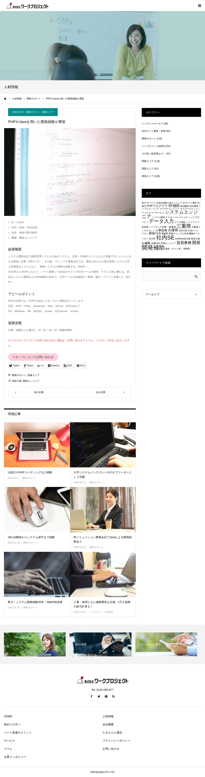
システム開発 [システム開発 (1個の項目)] (158, 217)
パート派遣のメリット (18, 732)
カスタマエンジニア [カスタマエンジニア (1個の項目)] (169, 208)
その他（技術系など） (153, 153)
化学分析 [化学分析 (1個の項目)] (183, 230)
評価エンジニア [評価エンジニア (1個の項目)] (168, 243)
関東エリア (48, 112)
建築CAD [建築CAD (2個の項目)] (155, 233)
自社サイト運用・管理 (153, 131)
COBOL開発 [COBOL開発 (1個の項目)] (162, 203)
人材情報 (108, 716)
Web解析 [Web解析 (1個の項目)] (184, 206)
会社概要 (108, 724)
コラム (8, 748)
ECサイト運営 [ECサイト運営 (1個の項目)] (190, 203)
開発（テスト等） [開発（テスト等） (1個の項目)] (174, 249)
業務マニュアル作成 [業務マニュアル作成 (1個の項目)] (178, 233)
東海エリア (148, 176)
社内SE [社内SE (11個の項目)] (165, 237)
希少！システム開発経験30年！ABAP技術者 (35, 602)
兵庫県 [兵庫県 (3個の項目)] (173, 230)
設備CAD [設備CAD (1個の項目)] (155, 243)
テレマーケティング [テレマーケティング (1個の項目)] (185, 217)
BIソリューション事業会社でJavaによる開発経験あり (103, 539)
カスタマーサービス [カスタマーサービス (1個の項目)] (154, 213)
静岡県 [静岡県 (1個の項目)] (186, 249)
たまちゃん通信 (112, 732)
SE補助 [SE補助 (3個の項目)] (173, 206)
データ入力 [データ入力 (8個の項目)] (161, 221)
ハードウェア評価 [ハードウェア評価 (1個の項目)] (157, 227)
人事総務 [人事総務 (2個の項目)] (161, 230)
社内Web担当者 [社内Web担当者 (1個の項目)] (182, 238)
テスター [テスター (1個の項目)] (170, 217)
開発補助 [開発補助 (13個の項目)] (153, 247)
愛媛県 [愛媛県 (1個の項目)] (165, 233)
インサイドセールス (152, 123)
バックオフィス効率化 (101, 612)
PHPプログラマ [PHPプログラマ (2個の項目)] (157, 205)
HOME (8, 716)
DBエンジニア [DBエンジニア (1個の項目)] (175, 203)
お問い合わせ (111, 748)
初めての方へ (12, 724)
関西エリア (148, 168)
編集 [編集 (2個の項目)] (147, 243)
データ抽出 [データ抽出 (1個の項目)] (180, 222)
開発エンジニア (31, 381)
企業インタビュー (15, 756)
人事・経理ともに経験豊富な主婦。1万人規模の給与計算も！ (102, 604)
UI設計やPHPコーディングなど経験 (30, 472)
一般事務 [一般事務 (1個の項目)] (171, 227)
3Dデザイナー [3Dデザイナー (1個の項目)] (148, 203)
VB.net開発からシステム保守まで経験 (31, 537)
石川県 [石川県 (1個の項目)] (152, 238)
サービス (9, 740)
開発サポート (33, 112)
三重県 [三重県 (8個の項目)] (183, 226)
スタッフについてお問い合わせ (33, 357)
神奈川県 (17, 381)
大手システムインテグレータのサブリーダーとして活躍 (103, 474)
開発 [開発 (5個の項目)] (196, 242)
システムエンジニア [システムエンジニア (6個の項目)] (170, 214)
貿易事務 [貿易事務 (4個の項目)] (184, 242)
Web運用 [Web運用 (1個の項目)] (193, 206)
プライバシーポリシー (116, 740)
